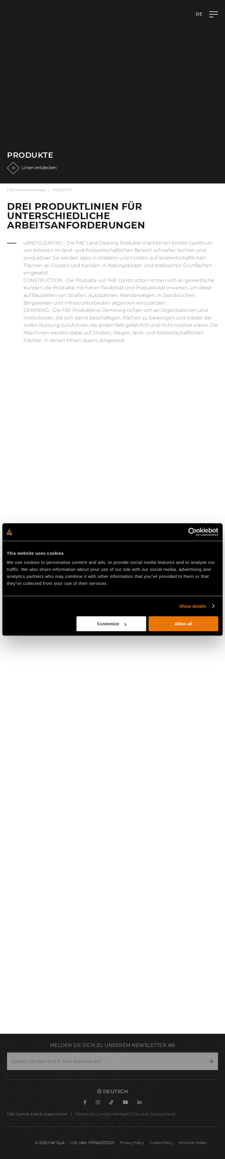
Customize (111, 623)
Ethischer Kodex (192, 1143)
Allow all (183, 623)
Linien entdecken (39, 167)
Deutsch (112, 1091)
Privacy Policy (132, 1143)
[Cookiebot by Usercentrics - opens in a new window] (192, 532)
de (199, 14)
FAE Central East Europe (26, 190)
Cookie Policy (161, 1143)
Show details (193, 606)
